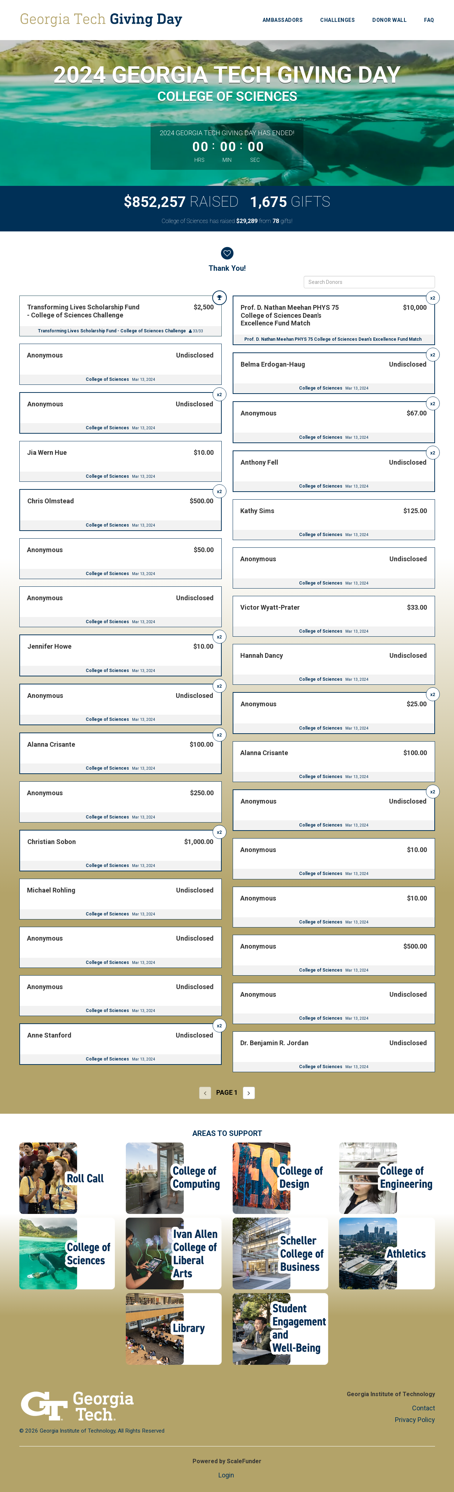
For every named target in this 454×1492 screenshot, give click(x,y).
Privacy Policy (415, 1419)
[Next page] (249, 1093)
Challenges (337, 20)
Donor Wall (389, 20)
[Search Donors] (369, 282)
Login (226, 1475)
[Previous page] (205, 1093)
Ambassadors (283, 20)
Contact (423, 1408)
